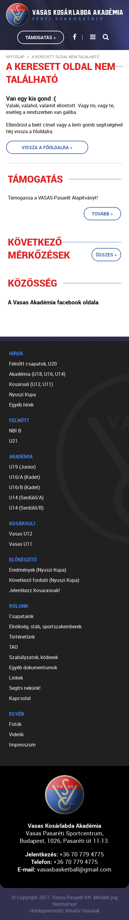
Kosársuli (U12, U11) (31, 384)
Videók (16, 734)
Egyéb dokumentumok (33, 667)
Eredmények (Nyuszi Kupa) (37, 570)
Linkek (16, 677)
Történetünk (22, 636)
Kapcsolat (20, 698)
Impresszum (22, 744)
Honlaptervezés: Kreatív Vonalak (64, 910)
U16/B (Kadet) (24, 487)
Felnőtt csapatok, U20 (33, 363)
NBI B (15, 430)
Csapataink (21, 616)
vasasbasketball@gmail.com (74, 869)
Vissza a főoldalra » (47, 147)
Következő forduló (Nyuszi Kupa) (44, 580)
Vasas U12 (20, 533)
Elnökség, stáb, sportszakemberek (45, 626)
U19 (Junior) (22, 466)
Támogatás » (40, 37)
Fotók (15, 724)
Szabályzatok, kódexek (33, 657)
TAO (13, 647)
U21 (13, 441)
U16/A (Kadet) (24, 477)
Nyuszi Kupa (22, 394)
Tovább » (102, 214)
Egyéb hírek (21, 404)
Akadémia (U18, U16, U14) (37, 374)
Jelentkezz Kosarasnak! (34, 590)
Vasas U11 (20, 544)
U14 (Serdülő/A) (26, 497)
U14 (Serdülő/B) (26, 507)
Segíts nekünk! (24, 688)
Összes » (106, 255)
